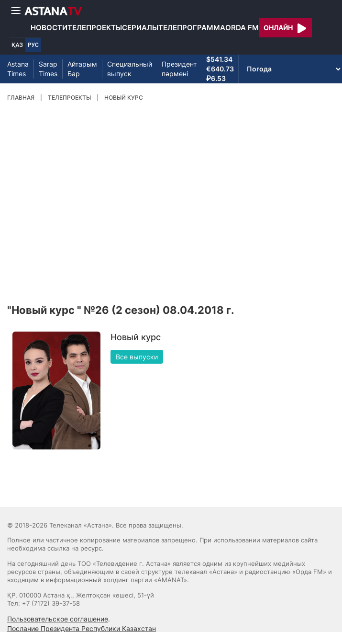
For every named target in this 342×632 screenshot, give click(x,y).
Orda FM (242, 27)
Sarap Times (48, 69)
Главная (20, 97)
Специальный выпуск (129, 69)
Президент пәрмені (179, 69)
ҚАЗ (17, 45)
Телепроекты (94, 27)
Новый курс (123, 97)
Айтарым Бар (82, 69)
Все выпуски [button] (137, 357)
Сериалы (140, 27)
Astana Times (18, 69)
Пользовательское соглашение (57, 619)
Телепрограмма (191, 27)
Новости (49, 27)
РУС (33, 45)
